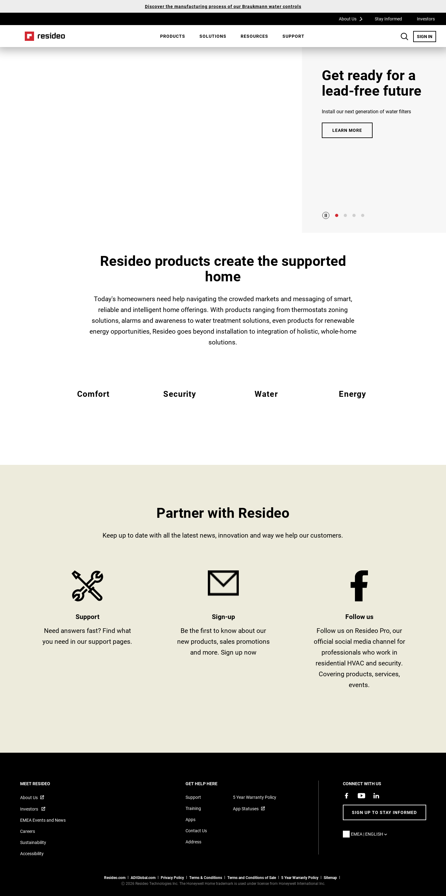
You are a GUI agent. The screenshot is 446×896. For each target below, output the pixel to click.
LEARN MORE (347, 130)
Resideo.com (114, 877)
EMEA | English (370, 834)
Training (193, 808)
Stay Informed (388, 19)
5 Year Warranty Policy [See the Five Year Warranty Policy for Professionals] (299, 877)
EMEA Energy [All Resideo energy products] (352, 401)
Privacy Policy (172, 877)
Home (45, 36)
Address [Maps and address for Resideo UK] (193, 842)
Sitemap (330, 877)
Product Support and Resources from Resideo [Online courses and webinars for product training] (87, 631)
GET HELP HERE (210, 783)
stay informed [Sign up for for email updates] (223, 631)
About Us (353, 18)
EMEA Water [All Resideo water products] (266, 401)
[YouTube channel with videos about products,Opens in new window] (361, 796)
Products (172, 36)
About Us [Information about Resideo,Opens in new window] (29, 797)
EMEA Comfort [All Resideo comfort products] (93, 401)
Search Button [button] (404, 36)
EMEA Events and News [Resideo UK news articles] (43, 820)
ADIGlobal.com (143, 877)
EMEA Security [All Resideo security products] (179, 401)
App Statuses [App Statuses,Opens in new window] (246, 809)
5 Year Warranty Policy (254, 797)
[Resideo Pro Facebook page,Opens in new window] (346, 796)
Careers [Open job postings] (27, 831)
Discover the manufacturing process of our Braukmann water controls (223, 6)
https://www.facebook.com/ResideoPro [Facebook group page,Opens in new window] (359, 631)
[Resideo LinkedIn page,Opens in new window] (376, 796)
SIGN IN (426, 36)
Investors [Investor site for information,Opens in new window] (29, 809)
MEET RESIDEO (43, 783)
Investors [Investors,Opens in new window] (426, 19)
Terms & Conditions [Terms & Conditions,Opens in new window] (205, 877)
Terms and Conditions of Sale (251, 877)
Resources (254, 36)
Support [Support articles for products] (193, 797)
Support (293, 36)
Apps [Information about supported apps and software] (190, 819)
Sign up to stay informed (384, 812)
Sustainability (33, 842)
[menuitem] (172, 36)
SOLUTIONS (212, 36)
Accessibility (32, 853)
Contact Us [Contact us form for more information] (196, 830)
